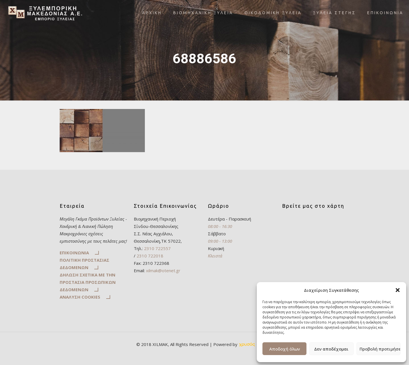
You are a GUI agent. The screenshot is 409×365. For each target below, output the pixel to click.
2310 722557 (157, 248)
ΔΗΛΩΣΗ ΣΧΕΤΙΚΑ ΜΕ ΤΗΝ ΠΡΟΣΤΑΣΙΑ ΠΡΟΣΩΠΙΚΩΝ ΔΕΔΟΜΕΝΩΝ (88, 282)
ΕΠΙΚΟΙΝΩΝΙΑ (74, 252)
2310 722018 (149, 256)
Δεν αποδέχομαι (331, 349)
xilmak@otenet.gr (163, 270)
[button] (397, 290)
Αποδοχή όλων (284, 349)
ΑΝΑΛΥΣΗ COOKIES (80, 297)
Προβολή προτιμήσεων (380, 349)
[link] (256, 344)
